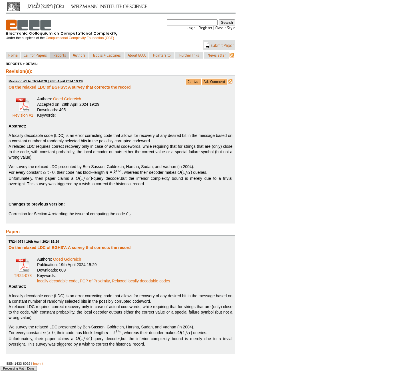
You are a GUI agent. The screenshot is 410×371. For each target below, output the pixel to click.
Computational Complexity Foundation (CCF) (80, 38)
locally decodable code (57, 281)
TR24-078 (23, 273)
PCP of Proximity (95, 281)
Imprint (38, 363)
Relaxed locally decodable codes (141, 281)
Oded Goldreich (67, 99)
